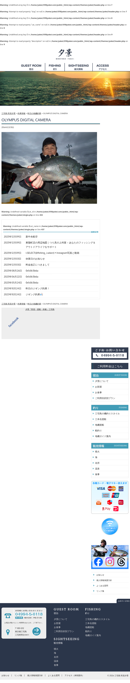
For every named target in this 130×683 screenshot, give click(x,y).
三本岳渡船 (100, 419)
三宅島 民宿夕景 (121, 675)
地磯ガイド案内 (103, 436)
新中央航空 (32, 236)
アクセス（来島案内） (74, 675)
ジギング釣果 (34, 294)
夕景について (102, 381)
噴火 (97, 451)
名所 (97, 463)
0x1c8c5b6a (32, 270)
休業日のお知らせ (35, 258)
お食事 (98, 392)
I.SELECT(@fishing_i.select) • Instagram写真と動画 (52, 252)
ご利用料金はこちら (110, 366)
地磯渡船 (99, 424)
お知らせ (100, 575)
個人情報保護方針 (104, 580)
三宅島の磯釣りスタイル (107, 413)
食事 (97, 474)
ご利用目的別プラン (105, 398)
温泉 (97, 468)
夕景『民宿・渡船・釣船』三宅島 (39, 309)
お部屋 (98, 386)
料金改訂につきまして (38, 264)
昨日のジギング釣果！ (38, 288)
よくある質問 (102, 585)
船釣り (98, 430)
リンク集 (100, 591)
